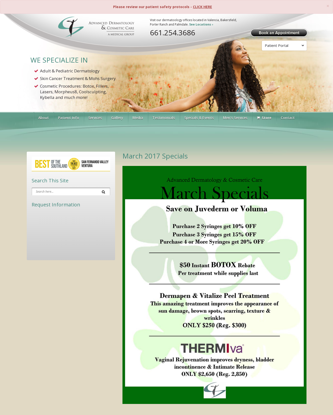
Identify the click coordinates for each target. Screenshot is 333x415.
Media (138, 117)
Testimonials (163, 117)
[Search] (103, 191)
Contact (288, 117)
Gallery (117, 117)
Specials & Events (199, 117)
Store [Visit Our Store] (264, 117)
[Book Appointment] (279, 32)
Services (95, 117)
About (43, 117)
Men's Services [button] (235, 117)
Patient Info (68, 117)
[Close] (327, 6)
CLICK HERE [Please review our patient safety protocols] (202, 6)
